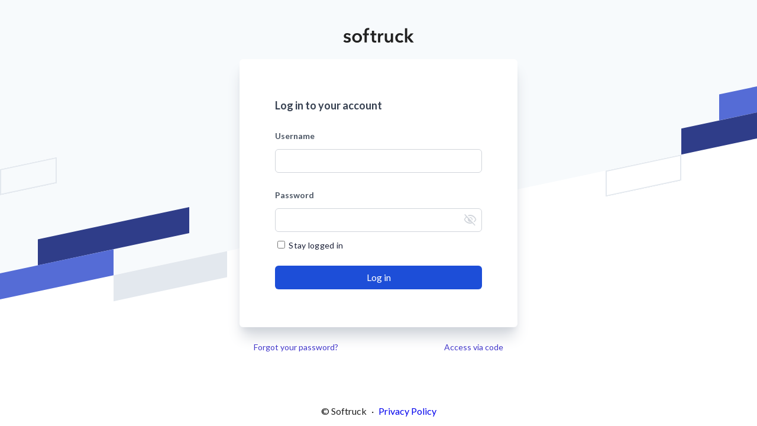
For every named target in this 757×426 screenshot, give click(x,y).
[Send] (378, 277)
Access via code (473, 347)
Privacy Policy (407, 411)
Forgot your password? (296, 347)
